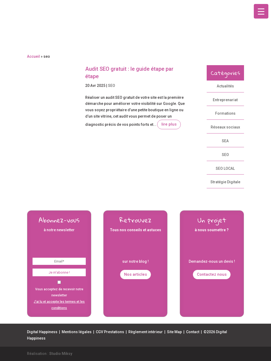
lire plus (169, 124)
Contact (192, 332)
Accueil (33, 56)
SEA (225, 141)
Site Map (174, 332)
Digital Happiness (42, 332)
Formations (225, 113)
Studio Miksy (60, 353)
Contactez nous (212, 274)
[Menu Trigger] (261, 11)
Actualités (225, 86)
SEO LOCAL (225, 168)
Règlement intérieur (145, 332)
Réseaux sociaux (225, 127)
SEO (111, 85)
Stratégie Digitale (225, 182)
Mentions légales (77, 332)
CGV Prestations (110, 332)
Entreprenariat (225, 100)
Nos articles (135, 274)
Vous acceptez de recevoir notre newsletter (59, 295)
